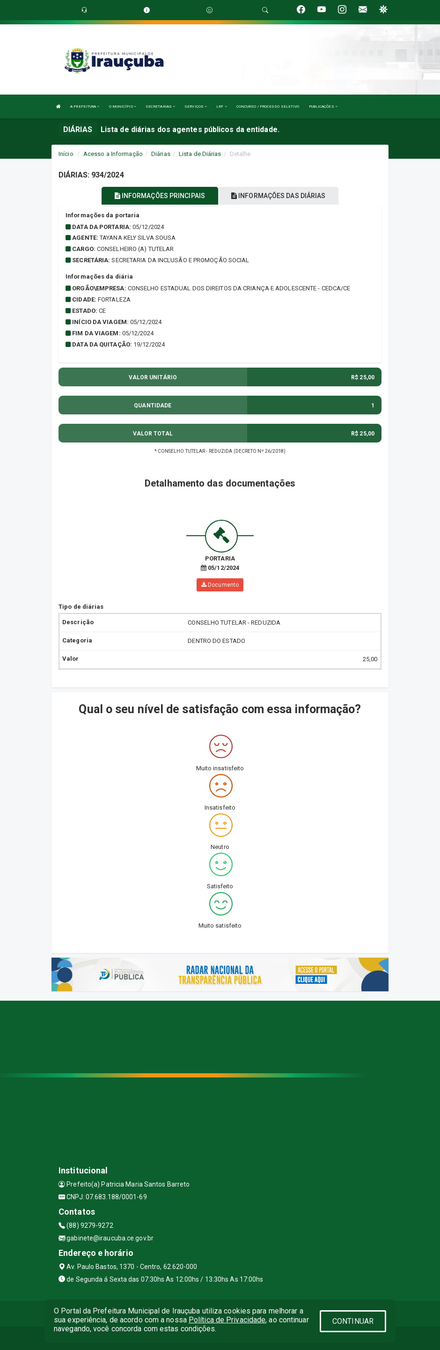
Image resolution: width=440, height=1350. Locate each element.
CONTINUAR (353, 1321)
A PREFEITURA (84, 106)
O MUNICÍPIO (122, 106)
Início (66, 153)
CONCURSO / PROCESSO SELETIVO (268, 106)
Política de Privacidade (227, 1319)
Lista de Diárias (200, 153)
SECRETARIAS (160, 106)
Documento (220, 585)
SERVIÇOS (195, 106)
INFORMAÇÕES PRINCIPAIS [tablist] (160, 195)
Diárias (160, 153)
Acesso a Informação (113, 153)
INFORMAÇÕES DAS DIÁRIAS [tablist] (278, 195)
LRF (221, 106)
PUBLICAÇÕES (323, 106)
